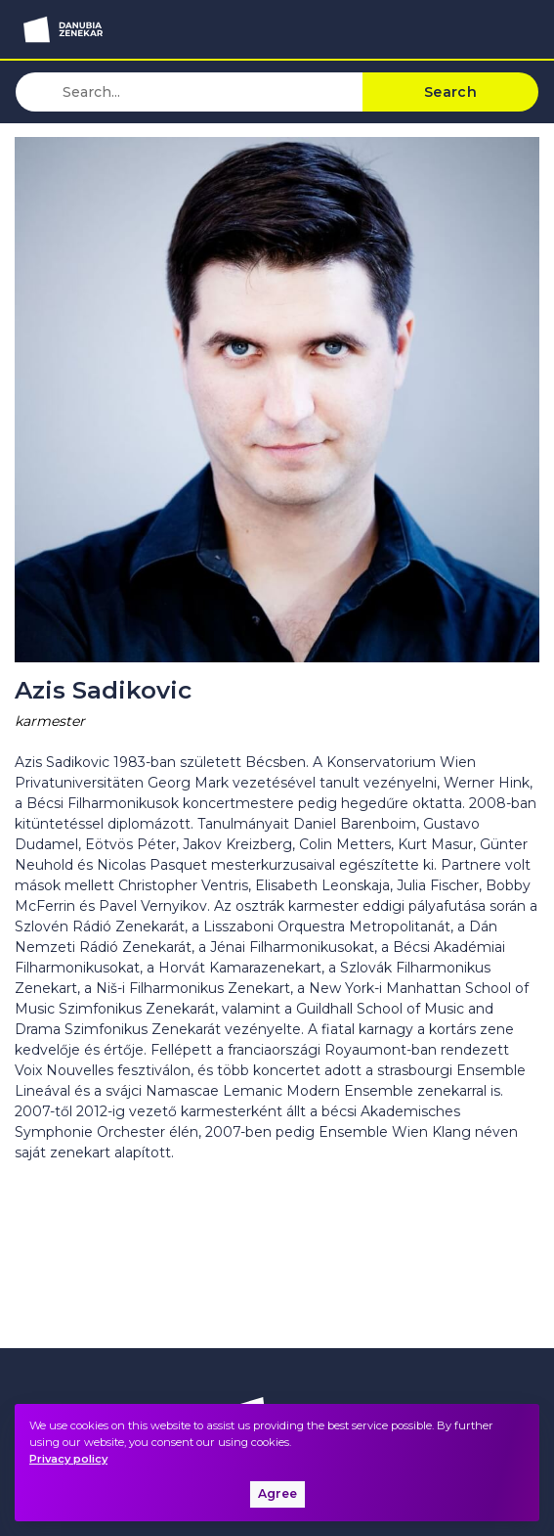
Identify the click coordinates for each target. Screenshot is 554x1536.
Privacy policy (68, 1459)
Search (450, 92)
